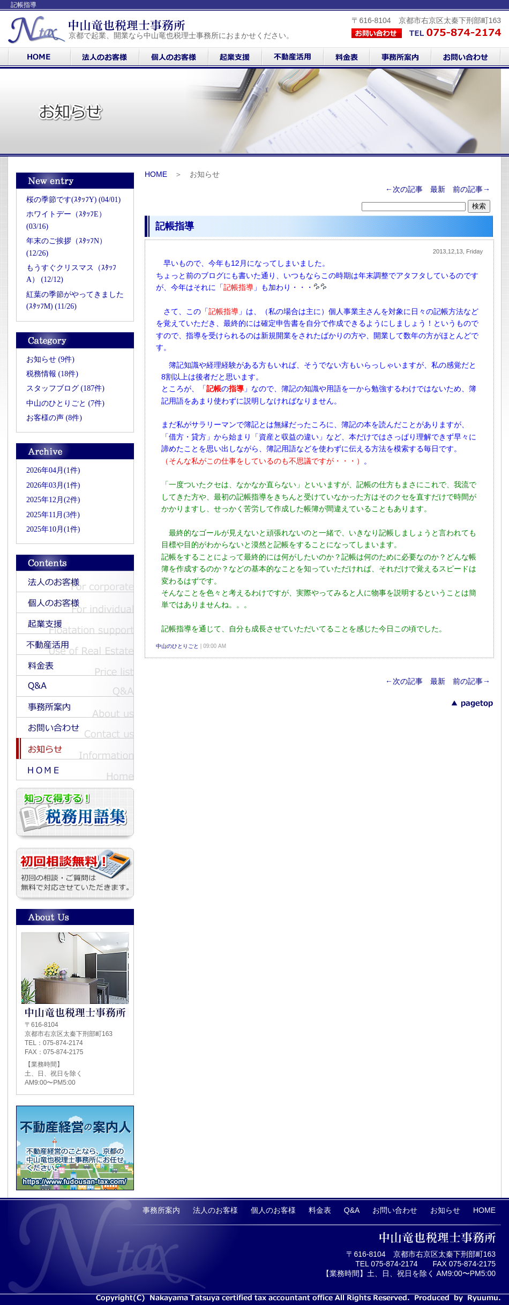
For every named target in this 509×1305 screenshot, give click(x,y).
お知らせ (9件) (50, 359)
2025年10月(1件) (53, 529)
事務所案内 (161, 1210)
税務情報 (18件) (52, 374)
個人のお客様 (273, 1210)
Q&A (352, 1210)
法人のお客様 (215, 1210)
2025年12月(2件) (53, 500)
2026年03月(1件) (53, 485)
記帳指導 (174, 226)
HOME (156, 174)
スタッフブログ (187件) (65, 388)
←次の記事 (404, 189)
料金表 (320, 1210)
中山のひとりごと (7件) (65, 403)
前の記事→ (471, 189)
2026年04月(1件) (53, 470)
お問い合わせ (394, 1210)
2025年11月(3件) (53, 515)
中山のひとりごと (177, 646)
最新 (437, 189)
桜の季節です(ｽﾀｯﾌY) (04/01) (73, 200)
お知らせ (445, 1210)
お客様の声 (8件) (54, 418)
